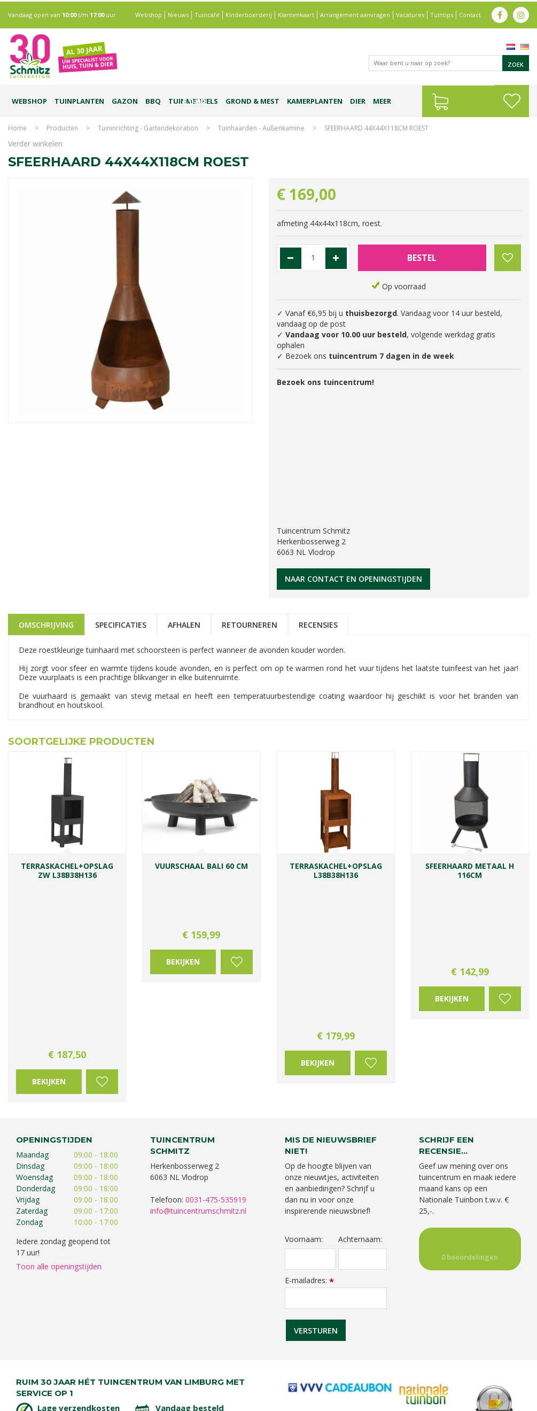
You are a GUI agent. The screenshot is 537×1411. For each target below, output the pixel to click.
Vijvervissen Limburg (229, 1372)
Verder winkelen (35, 143)
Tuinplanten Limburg (343, 1362)
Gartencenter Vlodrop (479, 1362)
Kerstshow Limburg (70, 1372)
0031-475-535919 (215, 1034)
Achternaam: (360, 1073)
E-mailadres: (309, 1114)
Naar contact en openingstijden (353, 579)
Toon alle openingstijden (59, 1101)
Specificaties (120, 625)
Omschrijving (46, 625)
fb (500, 13)
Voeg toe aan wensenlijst (102, 916)
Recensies (318, 625)
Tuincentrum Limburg (54, 1362)
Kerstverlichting (126, 1372)
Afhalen (184, 625)
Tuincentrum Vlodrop (410, 1362)
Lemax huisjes (173, 1372)
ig (521, 13)
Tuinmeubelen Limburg (384, 1372)
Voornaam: (304, 1073)
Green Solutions (431, 1400)
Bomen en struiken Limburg (266, 1362)
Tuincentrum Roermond (458, 1372)
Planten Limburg (196, 1362)
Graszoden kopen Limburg (304, 1372)
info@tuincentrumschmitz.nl (198, 1045)
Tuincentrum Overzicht (495, 1400)
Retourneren (249, 625)
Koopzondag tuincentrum (129, 1362)
